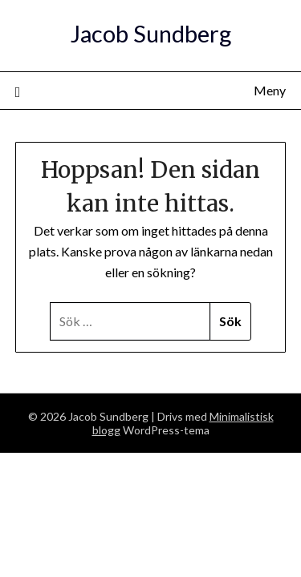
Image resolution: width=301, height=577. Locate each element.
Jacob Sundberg (151, 33)
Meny (270, 90)
